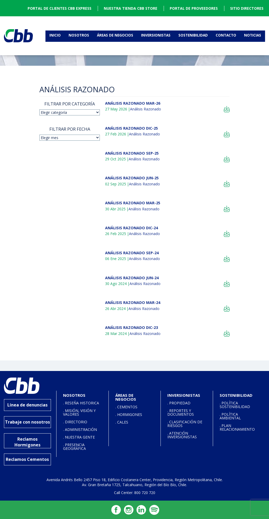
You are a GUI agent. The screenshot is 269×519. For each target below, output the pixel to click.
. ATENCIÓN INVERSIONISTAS (182, 435)
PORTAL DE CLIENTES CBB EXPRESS (59, 8)
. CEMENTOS (126, 406)
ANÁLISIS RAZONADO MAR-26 (132, 103)
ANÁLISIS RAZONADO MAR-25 (132, 202)
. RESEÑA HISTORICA (81, 402)
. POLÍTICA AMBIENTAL (230, 416)
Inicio (55, 35)
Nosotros (79, 35)
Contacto (226, 35)
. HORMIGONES (128, 414)
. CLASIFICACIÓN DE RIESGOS (184, 423)
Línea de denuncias (27, 405)
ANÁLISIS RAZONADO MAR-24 (132, 302)
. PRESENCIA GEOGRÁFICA (74, 446)
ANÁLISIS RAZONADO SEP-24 (132, 252)
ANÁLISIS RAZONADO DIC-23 (131, 327)
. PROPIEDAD (178, 402)
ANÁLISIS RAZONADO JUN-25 (132, 177)
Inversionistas (155, 35)
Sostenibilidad (193, 35)
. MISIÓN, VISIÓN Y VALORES (79, 412)
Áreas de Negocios (115, 35)
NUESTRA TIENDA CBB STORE (130, 8)
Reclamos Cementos (27, 459)
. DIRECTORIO (75, 421)
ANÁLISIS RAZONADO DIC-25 (131, 128)
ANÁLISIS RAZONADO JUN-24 (132, 277)
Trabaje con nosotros (27, 422)
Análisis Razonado (145, 108)
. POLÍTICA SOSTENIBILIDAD (235, 404)
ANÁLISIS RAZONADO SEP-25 (132, 153)
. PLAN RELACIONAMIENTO (237, 427)
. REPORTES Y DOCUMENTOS (180, 412)
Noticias (252, 35)
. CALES (121, 422)
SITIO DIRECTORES (246, 8)
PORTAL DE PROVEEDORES (194, 8)
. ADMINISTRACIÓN (80, 429)
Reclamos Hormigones (27, 442)
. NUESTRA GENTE (79, 437)
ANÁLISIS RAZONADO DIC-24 (131, 227)
